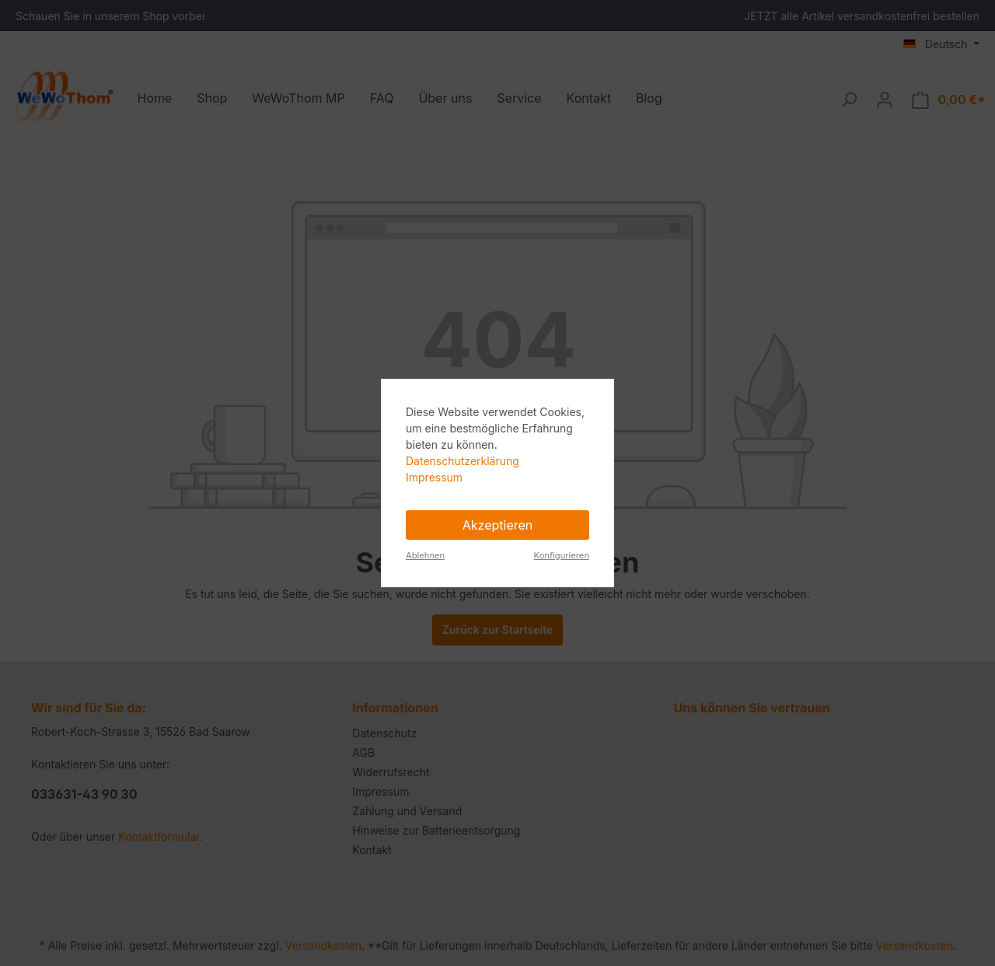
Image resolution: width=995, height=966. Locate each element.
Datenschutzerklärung (462, 460)
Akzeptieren (498, 525)
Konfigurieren (561, 555)
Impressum (434, 477)
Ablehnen (425, 555)
